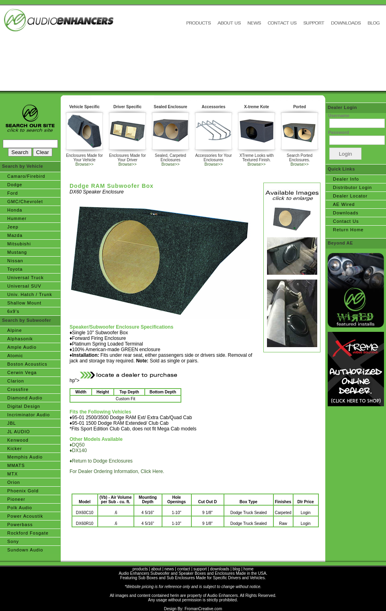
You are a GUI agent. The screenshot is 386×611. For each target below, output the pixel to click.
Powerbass (20, 524)
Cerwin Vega (22, 372)
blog (236, 569)
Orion (13, 482)
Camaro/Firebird (26, 176)
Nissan (15, 260)
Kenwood (18, 440)
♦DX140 (78, 450)
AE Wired (344, 204)
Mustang (17, 252)
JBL (11, 423)
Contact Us (346, 221)
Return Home (348, 229)
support (200, 569)
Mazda (15, 235)
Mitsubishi (19, 243)
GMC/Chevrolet (25, 201)
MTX (12, 473)
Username (338, 115)
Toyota (15, 269)
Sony (13, 541)
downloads (220, 569)
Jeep (12, 226)
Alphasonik (20, 338)
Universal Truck (25, 277)
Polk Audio (19, 507)
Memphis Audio (25, 457)
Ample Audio (22, 347)
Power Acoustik (25, 516)
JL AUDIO (18, 431)
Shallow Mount (24, 302)
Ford (12, 193)
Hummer (17, 218)
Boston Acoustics (27, 364)
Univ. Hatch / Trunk (29, 294)
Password (338, 132)
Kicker (14, 448)
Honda (14, 210)
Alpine (14, 330)
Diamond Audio (25, 397)
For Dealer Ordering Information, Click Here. (117, 471)
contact (183, 569)
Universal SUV (24, 286)
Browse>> (84, 164)
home (249, 569)
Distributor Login (352, 187)
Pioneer (16, 499)
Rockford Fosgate (28, 533)
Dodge (14, 184)
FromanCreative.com (203, 609)
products (140, 569)
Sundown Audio (25, 549)
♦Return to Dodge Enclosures (101, 461)
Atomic (15, 355)
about (156, 569)
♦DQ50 (77, 445)
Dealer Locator (350, 195)
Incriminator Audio (28, 414)
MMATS (16, 465)
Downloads (345, 212)
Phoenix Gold (23, 490)
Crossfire (18, 389)
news (169, 569)
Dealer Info (346, 179)
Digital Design (23, 406)
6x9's (13, 311)
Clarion (15, 381)
